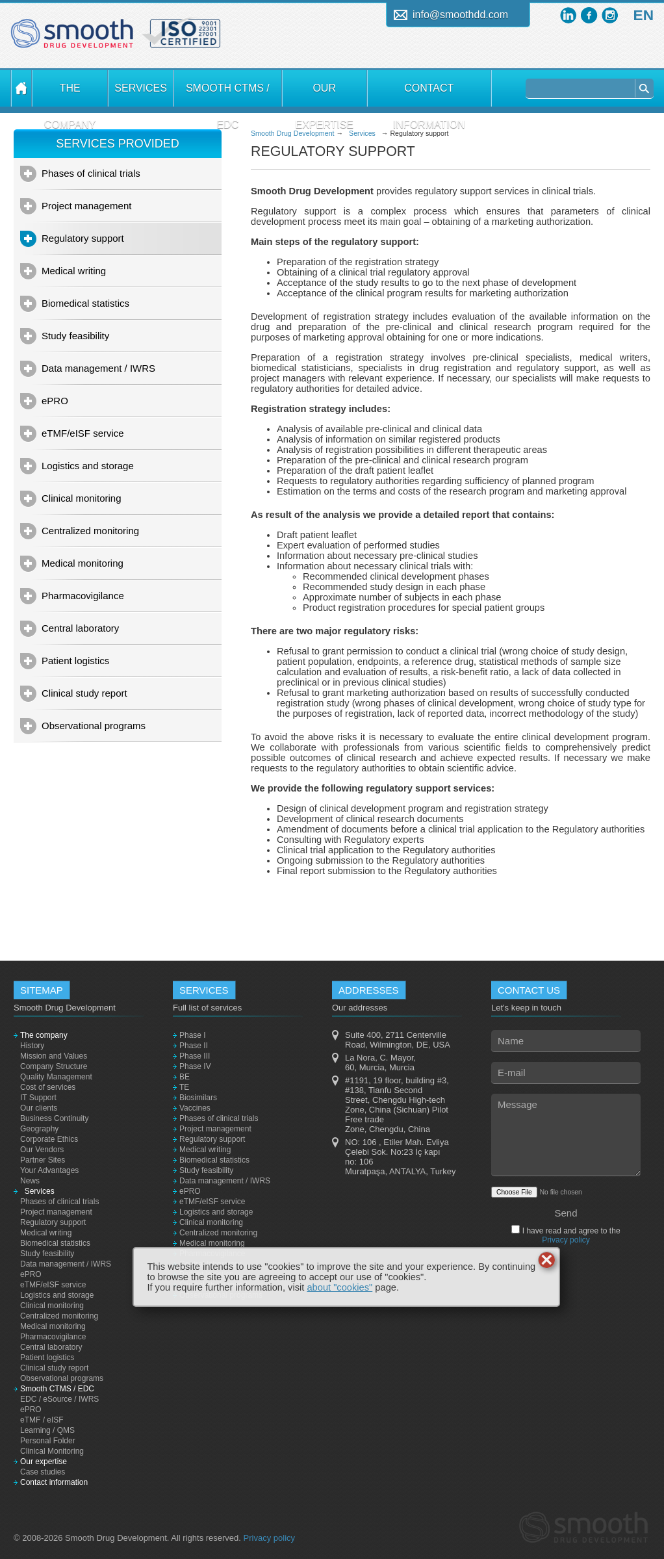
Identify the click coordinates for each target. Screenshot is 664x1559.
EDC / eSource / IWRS (59, 1399)
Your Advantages (49, 1170)
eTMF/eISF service (83, 433)
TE (184, 1087)
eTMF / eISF (42, 1419)
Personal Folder (47, 1440)
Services (140, 88)
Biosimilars (198, 1097)
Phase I (192, 1035)
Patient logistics (75, 660)
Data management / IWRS (98, 368)
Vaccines (195, 1108)
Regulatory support (83, 238)
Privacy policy (565, 1239)
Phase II (193, 1045)
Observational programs (94, 725)
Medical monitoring (82, 563)
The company (70, 95)
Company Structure (53, 1066)
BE (184, 1076)
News (30, 1180)
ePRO (55, 400)
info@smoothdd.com (460, 14)
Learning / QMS (47, 1430)
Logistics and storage (88, 465)
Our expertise (324, 95)
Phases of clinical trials (91, 173)
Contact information (429, 95)
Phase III (194, 1056)
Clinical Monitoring (52, 1451)
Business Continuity (54, 1118)
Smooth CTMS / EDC (228, 95)
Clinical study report (84, 693)
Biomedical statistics (85, 303)
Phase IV (195, 1066)
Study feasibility (75, 335)
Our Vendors (42, 1149)
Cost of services (47, 1087)
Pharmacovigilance (83, 595)
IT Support (38, 1097)
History (32, 1045)
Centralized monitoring (90, 530)
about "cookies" (339, 1287)
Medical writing (74, 270)
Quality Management (56, 1076)
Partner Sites (42, 1160)
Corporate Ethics (49, 1139)
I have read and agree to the (570, 1235)
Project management (86, 205)
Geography (39, 1128)
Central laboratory (80, 628)
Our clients (38, 1108)
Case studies (42, 1471)
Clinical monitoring (81, 498)
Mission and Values (53, 1056)
